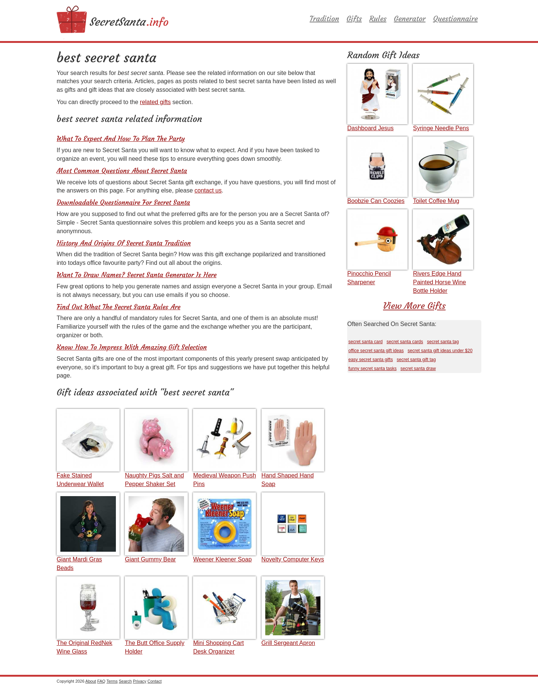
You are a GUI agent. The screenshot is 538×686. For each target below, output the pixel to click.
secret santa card (365, 341)
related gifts (155, 102)
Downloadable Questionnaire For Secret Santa (123, 202)
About (90, 681)
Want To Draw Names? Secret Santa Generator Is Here (136, 274)
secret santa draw (418, 368)
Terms (112, 681)
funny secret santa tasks (372, 368)
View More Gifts (414, 305)
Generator (409, 18)
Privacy (139, 681)
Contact (155, 681)
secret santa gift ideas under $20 (440, 350)
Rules (377, 18)
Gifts (354, 18)
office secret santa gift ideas (376, 350)
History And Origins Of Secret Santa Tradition (124, 243)
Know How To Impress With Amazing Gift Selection (132, 347)
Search (125, 681)
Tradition (324, 18)
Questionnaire (455, 18)
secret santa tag (443, 341)
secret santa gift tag (416, 359)
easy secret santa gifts (370, 359)
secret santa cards (405, 341)
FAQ (101, 681)
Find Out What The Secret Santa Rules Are (118, 307)
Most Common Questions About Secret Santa (122, 170)
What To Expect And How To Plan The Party (121, 138)
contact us (208, 190)
